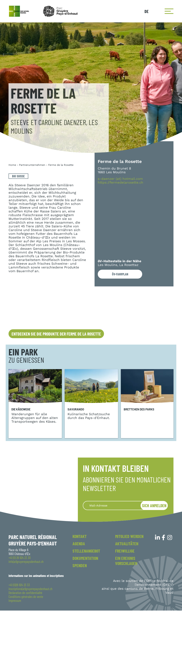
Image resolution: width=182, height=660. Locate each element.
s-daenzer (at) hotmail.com (120, 179)
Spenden (80, 614)
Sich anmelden (154, 555)
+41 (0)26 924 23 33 (19, 634)
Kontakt (80, 585)
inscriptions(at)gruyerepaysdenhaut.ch (30, 638)
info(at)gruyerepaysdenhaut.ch (26, 611)
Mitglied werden (129, 585)
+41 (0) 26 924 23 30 (20, 607)
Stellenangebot (86, 600)
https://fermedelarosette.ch (120, 182)
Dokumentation (85, 607)
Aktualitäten (126, 593)
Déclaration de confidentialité (25, 642)
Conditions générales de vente (26, 646)
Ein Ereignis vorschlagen (126, 610)
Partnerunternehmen (32, 165)
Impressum (15, 650)
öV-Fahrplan (120, 274)
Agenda (79, 593)
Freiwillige (125, 600)
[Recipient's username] (116, 554)
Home (12, 165)
